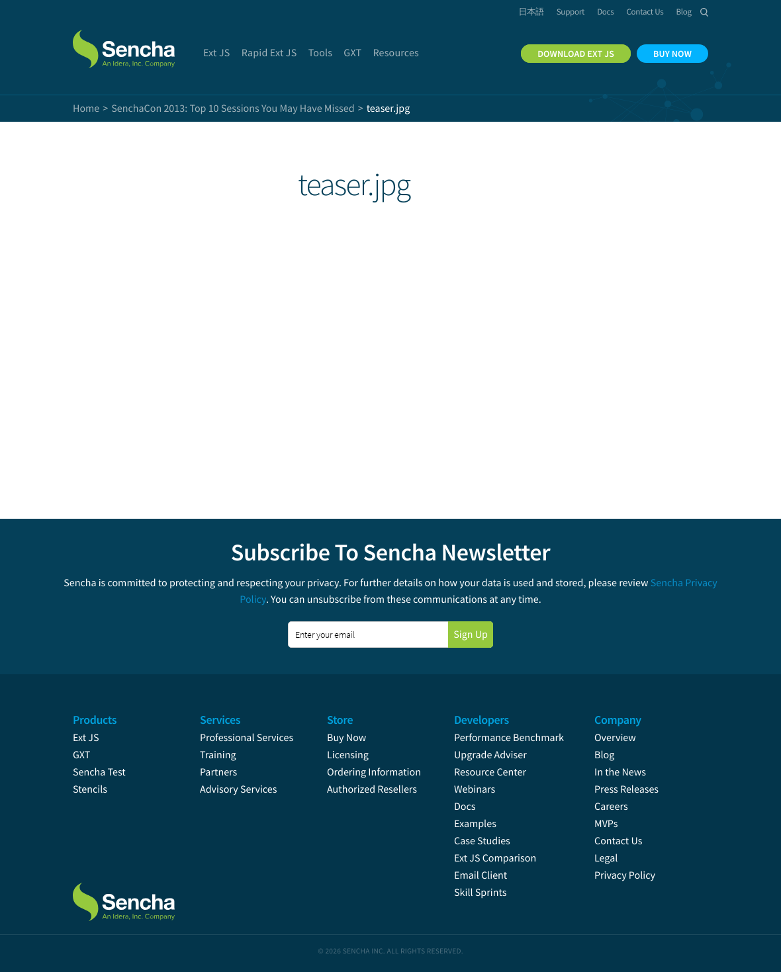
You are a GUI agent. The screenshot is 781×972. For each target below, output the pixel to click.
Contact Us (618, 841)
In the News (620, 772)
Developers (481, 719)
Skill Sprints (480, 892)
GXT (81, 755)
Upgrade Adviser (490, 755)
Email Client (480, 875)
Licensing (348, 755)
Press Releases (626, 789)
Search (704, 12)
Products (94, 719)
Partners (218, 772)
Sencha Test (99, 772)
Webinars (474, 789)
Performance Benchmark (509, 737)
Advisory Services (238, 789)
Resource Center (490, 772)
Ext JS (86, 737)
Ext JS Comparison (495, 858)
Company (617, 719)
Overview (615, 737)
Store (340, 719)
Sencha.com (140, 42)
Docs (465, 806)
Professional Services (246, 737)
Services (220, 719)
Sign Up (470, 634)
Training (218, 755)
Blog (604, 755)
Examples (475, 823)
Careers (611, 806)
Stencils (90, 789)
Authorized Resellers (372, 789)
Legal (606, 858)
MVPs (606, 823)
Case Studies (482, 841)
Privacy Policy (624, 875)
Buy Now (346, 737)
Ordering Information (374, 772)
